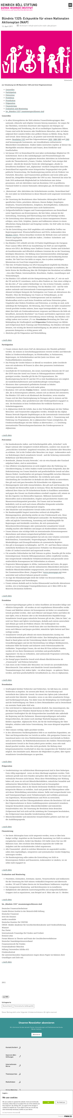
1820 (50, 139)
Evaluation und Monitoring (17, 108)
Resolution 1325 (18, 139)
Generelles (10, 89)
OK (48, 1102)
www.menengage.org (52, 572)
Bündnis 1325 (11, 235)
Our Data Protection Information (10, 1112)
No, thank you (61, 1102)
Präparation (10, 103)
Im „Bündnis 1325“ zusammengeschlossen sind (25, 111)
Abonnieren (36, 1034)
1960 (67, 139)
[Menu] (70, 5)
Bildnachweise (68, 80)
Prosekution (10, 100)
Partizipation (11, 92)
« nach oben (7, 340)
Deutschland (7, 1006)
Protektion (10, 98)
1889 (59, 139)
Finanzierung (11, 106)
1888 (55, 139)
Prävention (10, 95)
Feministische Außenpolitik (23, 1006)
